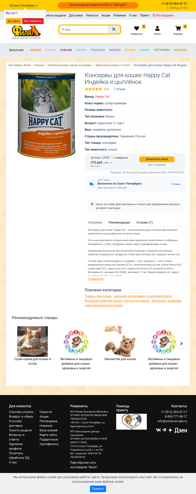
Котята (50, 50)
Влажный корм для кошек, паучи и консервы (117, 301)
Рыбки (145, 50)
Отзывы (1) (144, 222)
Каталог (16, 50)
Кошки (35, 50)
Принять (98, 489)
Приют (145, 15)
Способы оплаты (21, 412)
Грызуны (98, 50)
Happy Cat (102, 96)
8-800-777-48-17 (176, 416)
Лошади (180, 50)
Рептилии (162, 50)
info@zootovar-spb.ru (172, 421)
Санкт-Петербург (25, 5)
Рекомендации (119, 222)
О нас (133, 15)
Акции (105, 15)
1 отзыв (119, 89)
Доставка (76, 15)
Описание (95, 222)
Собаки (66, 50)
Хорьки (115, 50)
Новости (92, 15)
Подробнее (96, 279)
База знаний (48, 430)
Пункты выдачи (54, 15)
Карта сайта (48, 435)
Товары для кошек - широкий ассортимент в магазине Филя (128, 296)
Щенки (81, 50)
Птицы (130, 50)
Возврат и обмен (21, 416)
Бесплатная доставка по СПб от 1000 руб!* (98, 4)
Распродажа (163, 15)
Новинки (119, 15)
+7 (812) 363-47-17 (174, 412)
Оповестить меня (157, 159)
